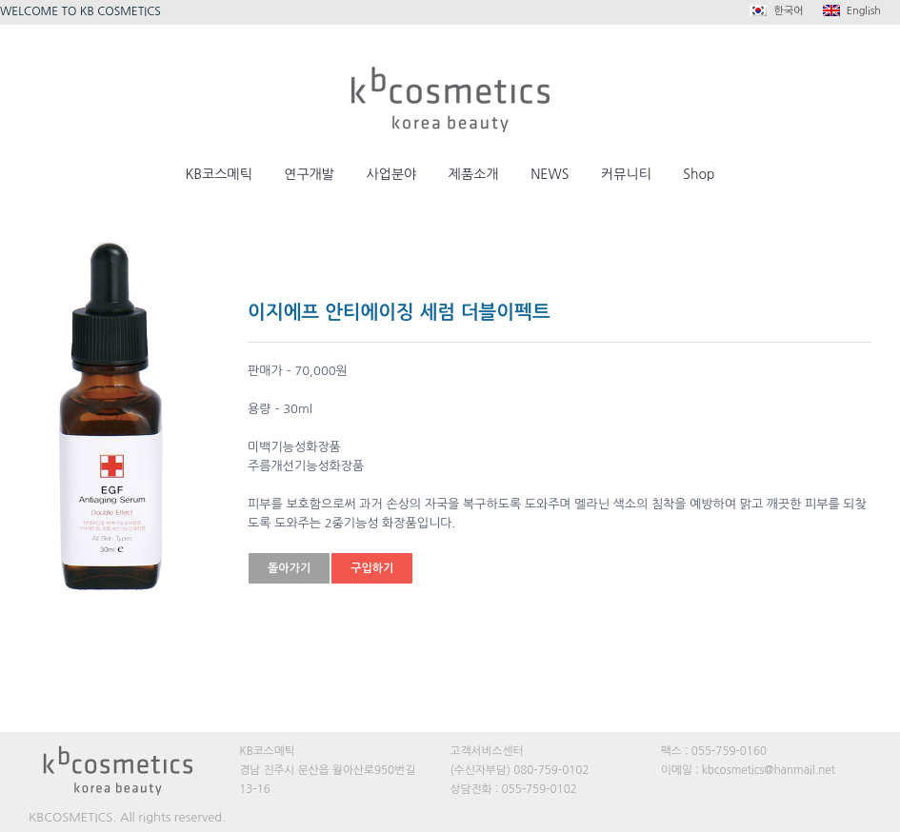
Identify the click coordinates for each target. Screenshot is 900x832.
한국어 (776, 10)
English (852, 10)
